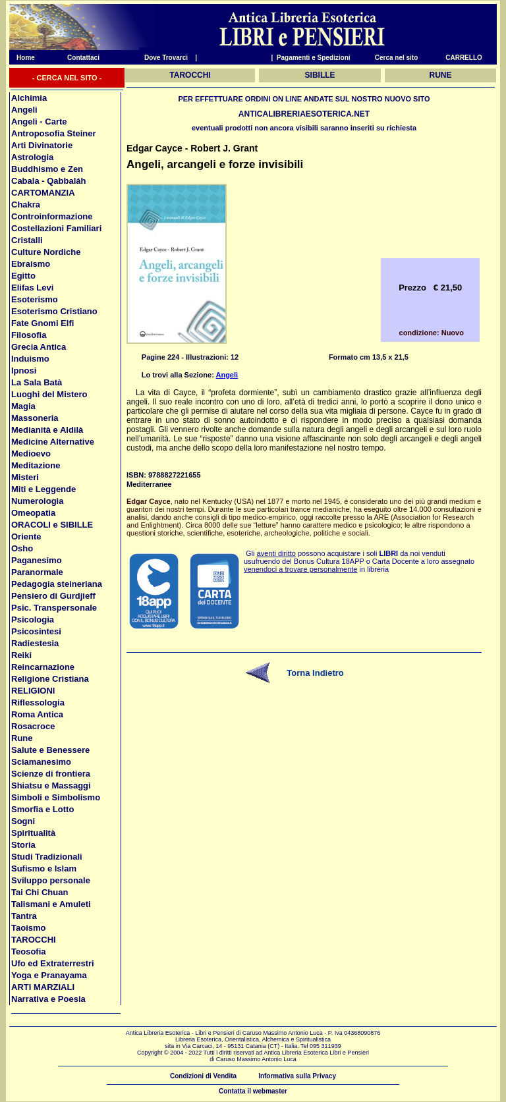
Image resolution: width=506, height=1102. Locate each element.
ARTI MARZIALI (42, 987)
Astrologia (32, 157)
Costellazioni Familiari (56, 228)
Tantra (24, 916)
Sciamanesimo (41, 762)
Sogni (23, 821)
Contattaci (83, 57)
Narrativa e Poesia (48, 999)
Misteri (25, 477)
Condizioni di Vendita (203, 1076)
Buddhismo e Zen (47, 169)
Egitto (23, 276)
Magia (23, 406)
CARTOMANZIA (43, 193)
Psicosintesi (36, 631)
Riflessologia (38, 702)
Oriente (26, 536)
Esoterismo (34, 299)
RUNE (441, 75)
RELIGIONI (33, 691)
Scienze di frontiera (50, 774)
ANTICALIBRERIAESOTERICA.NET (304, 114)
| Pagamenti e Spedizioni (310, 57)
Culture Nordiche (45, 252)
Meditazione (35, 465)
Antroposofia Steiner (53, 133)
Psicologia (32, 619)
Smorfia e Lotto (42, 809)
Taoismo (28, 928)
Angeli (24, 110)
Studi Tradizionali (46, 857)
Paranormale (37, 572)
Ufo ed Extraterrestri (52, 963)
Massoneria (35, 418)
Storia (23, 845)
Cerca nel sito (396, 57)
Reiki (21, 655)
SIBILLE (320, 75)
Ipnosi (23, 370)
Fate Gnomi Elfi (42, 323)
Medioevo (31, 453)
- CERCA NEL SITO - (67, 78)
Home (22, 57)
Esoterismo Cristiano (54, 311)
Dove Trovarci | (170, 57)
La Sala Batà (36, 382)
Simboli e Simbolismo (55, 797)
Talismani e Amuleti (51, 904)
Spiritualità (33, 833)
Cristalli (27, 240)
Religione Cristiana (50, 679)
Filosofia (28, 335)
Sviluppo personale (50, 880)
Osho (22, 548)
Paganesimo (36, 560)
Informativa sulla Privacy (297, 1076)
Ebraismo (30, 264)
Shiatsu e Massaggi (51, 785)
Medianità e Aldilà (47, 430)
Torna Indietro (315, 673)
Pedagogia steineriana (56, 584)
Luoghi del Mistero (49, 394)
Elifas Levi (32, 287)
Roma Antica (37, 714)
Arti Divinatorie (41, 145)
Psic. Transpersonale (54, 608)
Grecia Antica (38, 347)
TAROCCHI (33, 940)
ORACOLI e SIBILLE (52, 525)
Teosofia (28, 951)
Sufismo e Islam (43, 868)
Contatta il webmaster (253, 1091)
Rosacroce (33, 726)
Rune (22, 738)
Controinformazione (52, 216)
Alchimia (29, 98)
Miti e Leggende (43, 489)
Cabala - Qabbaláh (48, 181)
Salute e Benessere (50, 750)
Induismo (30, 359)
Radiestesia (35, 643)
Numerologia (37, 501)
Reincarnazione (42, 667)
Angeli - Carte (39, 121)
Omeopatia (33, 513)
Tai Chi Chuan (39, 892)
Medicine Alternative (52, 442)
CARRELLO (463, 57)
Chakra (25, 204)
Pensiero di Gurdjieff (53, 596)
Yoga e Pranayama (49, 975)
